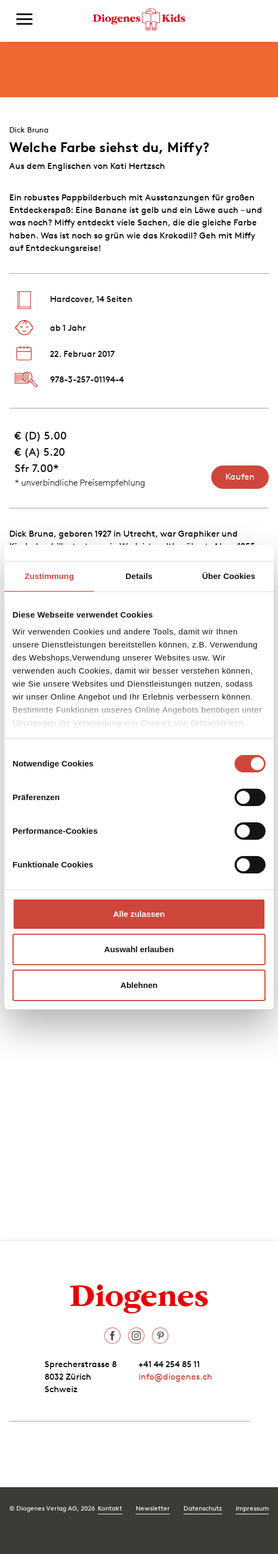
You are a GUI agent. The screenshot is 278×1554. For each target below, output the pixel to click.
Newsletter (153, 1508)
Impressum (252, 1508)
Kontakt (110, 1508)
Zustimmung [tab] (49, 576)
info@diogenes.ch (175, 1376)
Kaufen (240, 476)
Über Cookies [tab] (228, 576)
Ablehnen (139, 985)
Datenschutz (203, 1508)
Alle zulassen (139, 913)
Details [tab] (139, 576)
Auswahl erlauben (139, 949)
